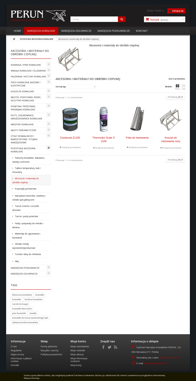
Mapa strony (17, 354)
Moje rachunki (77, 350)
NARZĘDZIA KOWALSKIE (41, 31)
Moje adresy (77, 354)
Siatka (177, 87)
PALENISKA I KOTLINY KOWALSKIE (28, 76)
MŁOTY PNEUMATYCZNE (23, 130)
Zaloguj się (176, 10)
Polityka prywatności (51, 354)
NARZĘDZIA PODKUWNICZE (114, 31)
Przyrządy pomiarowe (25, 188)
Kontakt (15, 365)
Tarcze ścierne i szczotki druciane (25, 208)
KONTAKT (142, 31)
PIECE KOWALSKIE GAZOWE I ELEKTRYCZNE (25, 84)
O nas (14, 346)
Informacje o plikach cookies (21, 360)
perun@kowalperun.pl (155, 363)
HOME (17, 31)
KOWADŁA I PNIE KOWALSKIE (26, 64)
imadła (33, 313)
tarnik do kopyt (20, 304)
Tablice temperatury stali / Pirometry (26, 170)
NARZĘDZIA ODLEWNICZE (76, 31)
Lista (183, 87)
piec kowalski (19, 313)
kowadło (16, 299)
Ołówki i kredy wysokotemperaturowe (23, 245)
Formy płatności (49, 346)
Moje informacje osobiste (78, 360)
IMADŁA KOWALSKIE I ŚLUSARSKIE (28, 70)
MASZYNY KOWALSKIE (22, 124)
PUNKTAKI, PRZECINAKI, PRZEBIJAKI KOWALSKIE (23, 108)
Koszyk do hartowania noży (170, 139)
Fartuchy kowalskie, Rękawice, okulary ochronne (28, 159)
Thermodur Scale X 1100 (103, 139)
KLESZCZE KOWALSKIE (22, 91)
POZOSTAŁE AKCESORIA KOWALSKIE (23, 150)
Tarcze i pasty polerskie (26, 216)
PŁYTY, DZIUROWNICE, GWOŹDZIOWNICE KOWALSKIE (26, 117)
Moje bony (76, 365)
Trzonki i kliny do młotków (27, 254)
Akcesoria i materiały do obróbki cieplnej (25, 180)
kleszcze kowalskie (22, 294)
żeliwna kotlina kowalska (25, 322)
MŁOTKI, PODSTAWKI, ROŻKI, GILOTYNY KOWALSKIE (26, 99)
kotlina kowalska (33, 299)
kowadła (39, 294)
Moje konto (78, 341)
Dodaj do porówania (71, 147)
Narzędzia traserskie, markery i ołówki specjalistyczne (28, 197)
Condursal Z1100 (70, 137)
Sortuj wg (61, 86)
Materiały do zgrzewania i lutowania (26, 235)
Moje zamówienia (79, 346)
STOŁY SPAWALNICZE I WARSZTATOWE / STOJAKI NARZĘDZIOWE (24, 139)
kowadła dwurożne (22, 308)
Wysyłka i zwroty (49, 350)
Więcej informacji (31, 378)
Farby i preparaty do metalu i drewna (27, 225)
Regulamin (16, 350)
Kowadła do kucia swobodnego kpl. (30, 317)
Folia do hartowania (137, 137)
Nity (16, 261)
